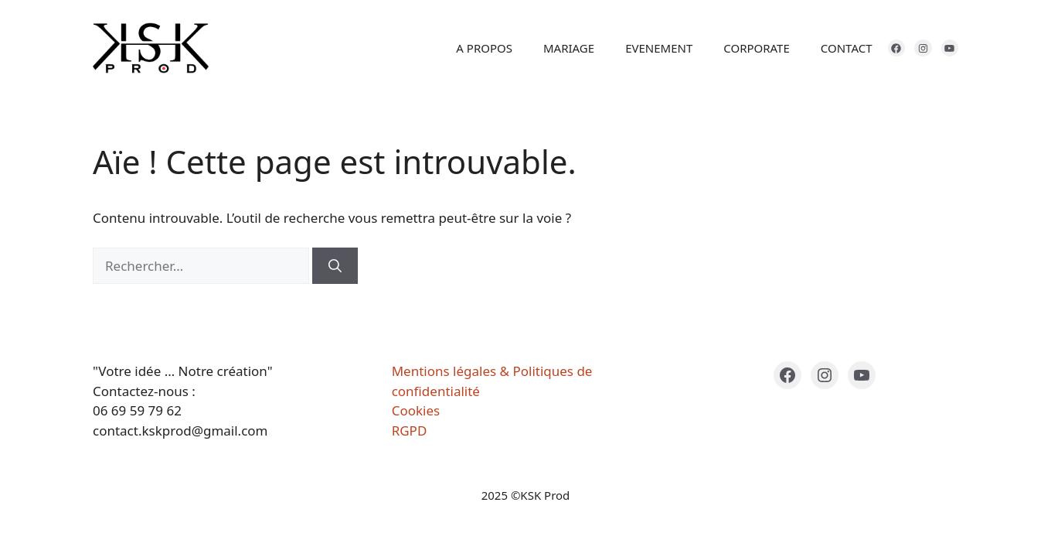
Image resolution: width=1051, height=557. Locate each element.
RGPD (409, 430)
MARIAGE (568, 48)
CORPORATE (756, 48)
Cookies (416, 410)
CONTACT (846, 48)
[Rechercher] (335, 266)
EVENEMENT (658, 48)
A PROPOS (484, 48)
